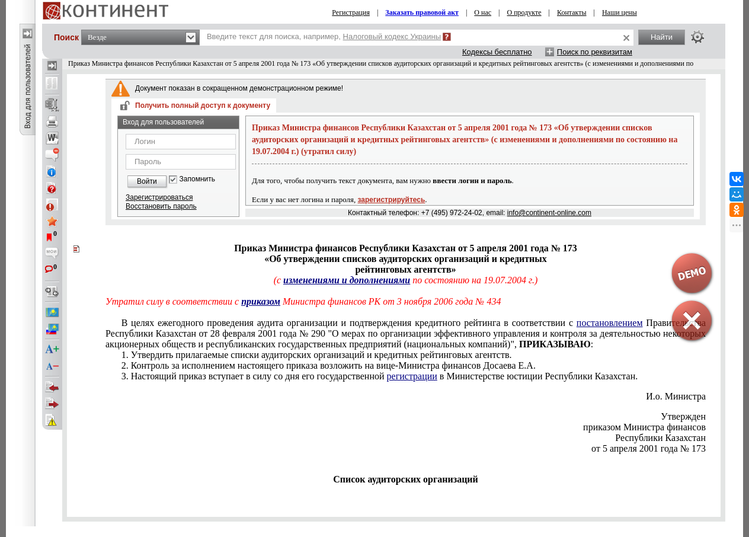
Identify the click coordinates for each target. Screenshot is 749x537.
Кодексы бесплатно (497, 51)
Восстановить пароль (161, 206)
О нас (482, 12)
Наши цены (619, 12)
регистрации (412, 376)
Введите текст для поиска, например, (324, 36)
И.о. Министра (676, 396)
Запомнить (197, 179)
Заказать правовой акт (422, 12)
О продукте (524, 12)
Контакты (572, 12)
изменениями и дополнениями (346, 280)
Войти (147, 181)
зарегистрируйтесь (391, 200)
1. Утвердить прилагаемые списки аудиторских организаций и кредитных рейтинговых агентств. (316, 355)
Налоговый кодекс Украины (392, 36)
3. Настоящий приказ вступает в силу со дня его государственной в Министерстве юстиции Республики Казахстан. (379, 376)
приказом (260, 301)
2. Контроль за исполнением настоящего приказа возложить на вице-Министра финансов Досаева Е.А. (328, 365)
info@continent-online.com (549, 213)
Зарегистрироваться (159, 197)
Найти (662, 37)
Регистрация (351, 12)
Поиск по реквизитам (594, 51)
